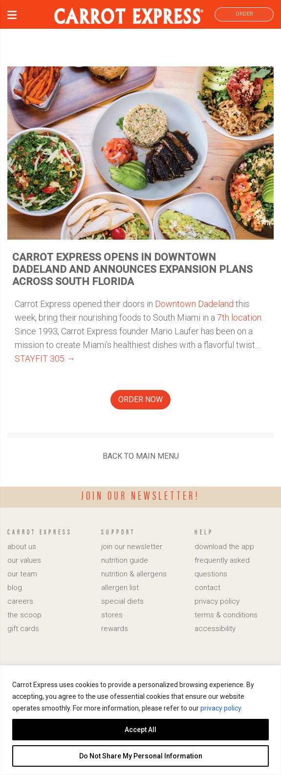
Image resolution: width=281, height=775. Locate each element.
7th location (239, 317)
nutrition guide (124, 560)
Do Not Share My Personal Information (140, 756)
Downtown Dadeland (194, 304)
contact (207, 587)
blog (14, 587)
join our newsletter (131, 546)
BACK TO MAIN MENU (141, 456)
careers (20, 601)
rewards (114, 628)
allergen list (120, 587)
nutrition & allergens (134, 574)
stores (112, 615)
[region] (140, 720)
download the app (224, 546)
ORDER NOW (140, 399)
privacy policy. (221, 708)
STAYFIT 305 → (45, 358)
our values (24, 560)
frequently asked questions (222, 567)
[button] (12, 16)
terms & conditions (226, 615)
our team (22, 574)
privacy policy (217, 601)
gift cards (23, 628)
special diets (122, 601)
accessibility (215, 628)
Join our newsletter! (140, 495)
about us (21, 546)
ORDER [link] (244, 14)
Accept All (140, 730)
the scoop (24, 615)
